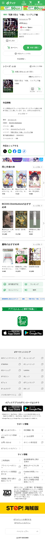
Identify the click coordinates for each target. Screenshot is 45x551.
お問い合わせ (6, 442)
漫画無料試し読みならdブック (10, 299)
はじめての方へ (8, 430)
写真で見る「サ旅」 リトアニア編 (27, 81)
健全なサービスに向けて (31, 467)
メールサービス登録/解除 (9, 436)
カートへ (14, 48)
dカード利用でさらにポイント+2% (28, 34)
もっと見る (36, 167)
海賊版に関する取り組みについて (8, 480)
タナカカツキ (23, 19)
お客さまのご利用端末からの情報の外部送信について (31, 480)
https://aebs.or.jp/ (20, 498)
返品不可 (21, 36)
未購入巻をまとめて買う (24, 72)
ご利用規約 (5, 460)
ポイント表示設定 (30, 442)
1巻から (31, 76)
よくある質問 (29, 436)
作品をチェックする (24, 53)
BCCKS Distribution (15, 123)
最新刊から (38, 76)
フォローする (29, 19)
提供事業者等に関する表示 (31, 460)
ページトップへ (22, 531)
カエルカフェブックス (18, 129)
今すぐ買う (34, 48)
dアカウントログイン (9, 448)
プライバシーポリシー (8, 467)
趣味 (12, 126)
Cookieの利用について (31, 473)
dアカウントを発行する (22, 519)
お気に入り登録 (37, 66)
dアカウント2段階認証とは (9, 473)
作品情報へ (21, 59)
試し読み (12, 40)
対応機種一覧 (29, 430)
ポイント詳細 (24, 30)
